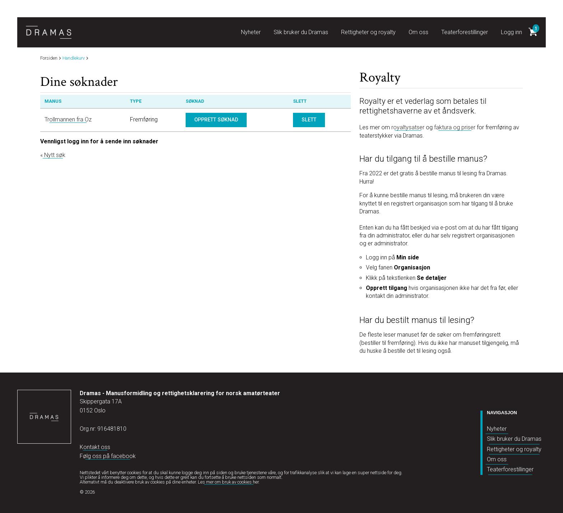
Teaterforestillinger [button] (464, 32)
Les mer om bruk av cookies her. (229, 482)
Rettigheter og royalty (514, 449)
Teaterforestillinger (510, 469)
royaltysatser (407, 127)
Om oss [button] (418, 32)
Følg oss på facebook (108, 456)
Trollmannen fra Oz (68, 119)
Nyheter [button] (251, 32)
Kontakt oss (95, 447)
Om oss (497, 459)
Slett (309, 120)
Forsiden (48, 58)
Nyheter (497, 428)
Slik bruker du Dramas (514, 438)
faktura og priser (454, 127)
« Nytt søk (52, 155)
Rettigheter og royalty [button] (368, 32)
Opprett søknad (216, 120)
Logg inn (511, 32)
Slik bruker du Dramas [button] (301, 32)
